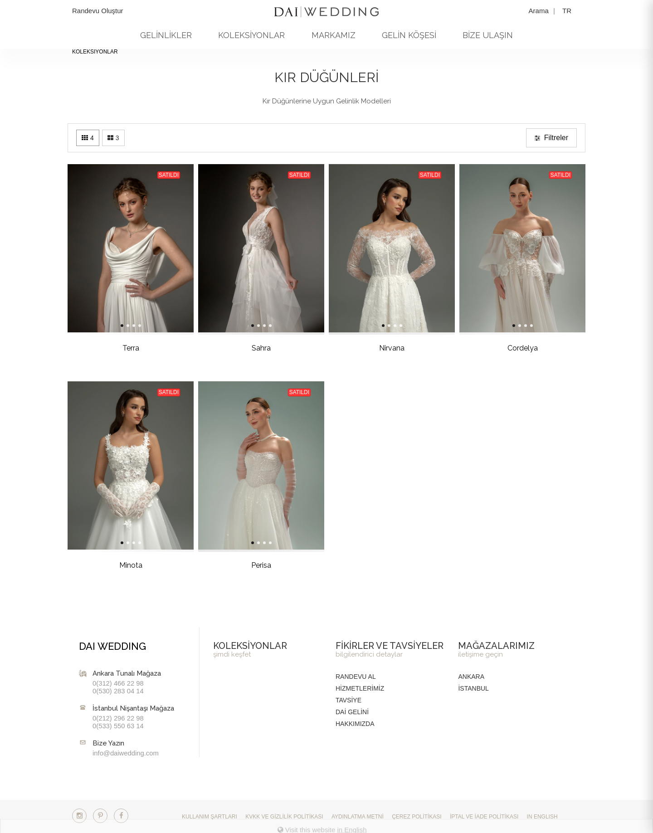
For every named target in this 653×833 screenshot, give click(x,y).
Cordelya (507, 348)
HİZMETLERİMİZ (360, 688)
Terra (115, 348)
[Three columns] (113, 138)
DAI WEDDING (112, 646)
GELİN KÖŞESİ (409, 35)
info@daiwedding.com (126, 753)
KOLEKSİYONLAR (251, 35)
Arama (540, 11)
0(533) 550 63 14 (118, 726)
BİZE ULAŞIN (488, 35)
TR (566, 11)
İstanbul (473, 688)
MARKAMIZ (334, 35)
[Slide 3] (118, 325)
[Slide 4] (124, 325)
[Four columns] (87, 138)
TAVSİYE (348, 700)
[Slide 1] (107, 325)
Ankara (471, 676)
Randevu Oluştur (97, 11)
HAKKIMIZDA (355, 723)
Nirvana (377, 348)
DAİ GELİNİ (352, 712)
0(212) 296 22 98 (118, 718)
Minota (115, 565)
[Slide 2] (113, 325)
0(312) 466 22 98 (118, 683)
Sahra (246, 348)
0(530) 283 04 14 (118, 691)
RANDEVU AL (356, 676)
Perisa (246, 565)
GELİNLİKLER (166, 35)
